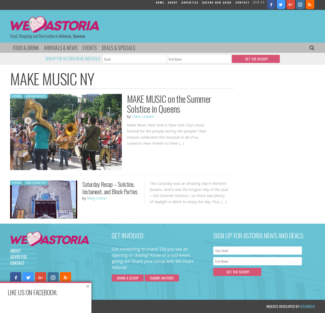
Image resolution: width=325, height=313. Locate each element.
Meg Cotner (97, 198)
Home (160, 2)
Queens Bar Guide (217, 2)
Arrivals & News (60, 48)
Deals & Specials (118, 48)
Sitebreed (307, 306)
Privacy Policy (62, 306)
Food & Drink (26, 48)
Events (90, 48)
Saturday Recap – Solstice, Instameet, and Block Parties (110, 187)
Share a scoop (128, 278)
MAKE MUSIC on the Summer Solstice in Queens (169, 103)
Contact (242, 2)
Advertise (190, 2)
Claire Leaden (143, 116)
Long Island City (36, 183)
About (173, 2)
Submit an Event (162, 278)
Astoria (16, 96)
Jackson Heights (36, 96)
